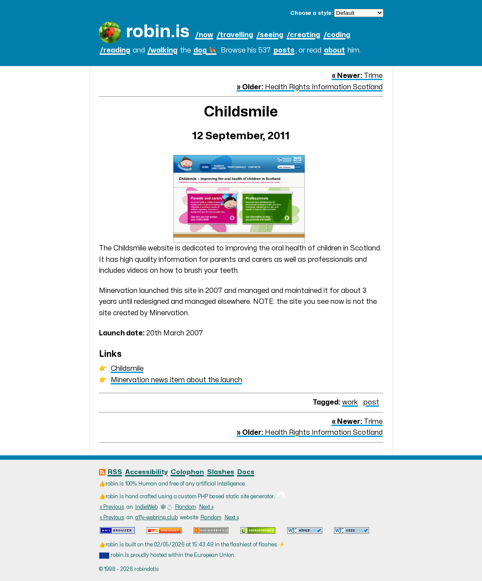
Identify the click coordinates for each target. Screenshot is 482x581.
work (350, 402)
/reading (115, 50)
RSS (115, 472)
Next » (206, 507)
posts (284, 50)
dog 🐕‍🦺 (205, 50)
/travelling (235, 35)
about (334, 50)
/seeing (270, 35)
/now (204, 35)
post (371, 402)
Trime (357, 75)
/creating (303, 35)
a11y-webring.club (156, 517)
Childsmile (127, 368)
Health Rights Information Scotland (310, 87)
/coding (337, 35)
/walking (162, 50)
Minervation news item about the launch (176, 380)
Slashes (220, 472)
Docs (245, 472)
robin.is (158, 31)
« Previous (112, 507)
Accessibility (146, 472)
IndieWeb (146, 507)
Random (185, 507)
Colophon (187, 472)
